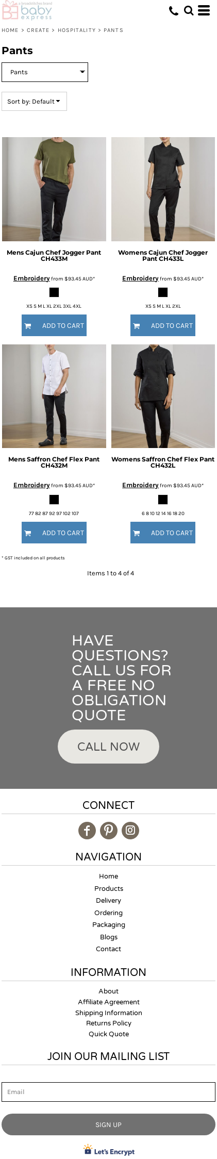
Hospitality (77, 30)
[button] (188, 10)
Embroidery (31, 278)
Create (38, 30)
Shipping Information (108, 1013)
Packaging (108, 925)
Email (11, 1076)
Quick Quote (109, 1034)
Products (108, 889)
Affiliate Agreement (109, 1002)
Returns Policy (108, 1023)
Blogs (109, 937)
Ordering (108, 913)
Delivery (108, 901)
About (108, 991)
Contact (108, 949)
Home (10, 30)
